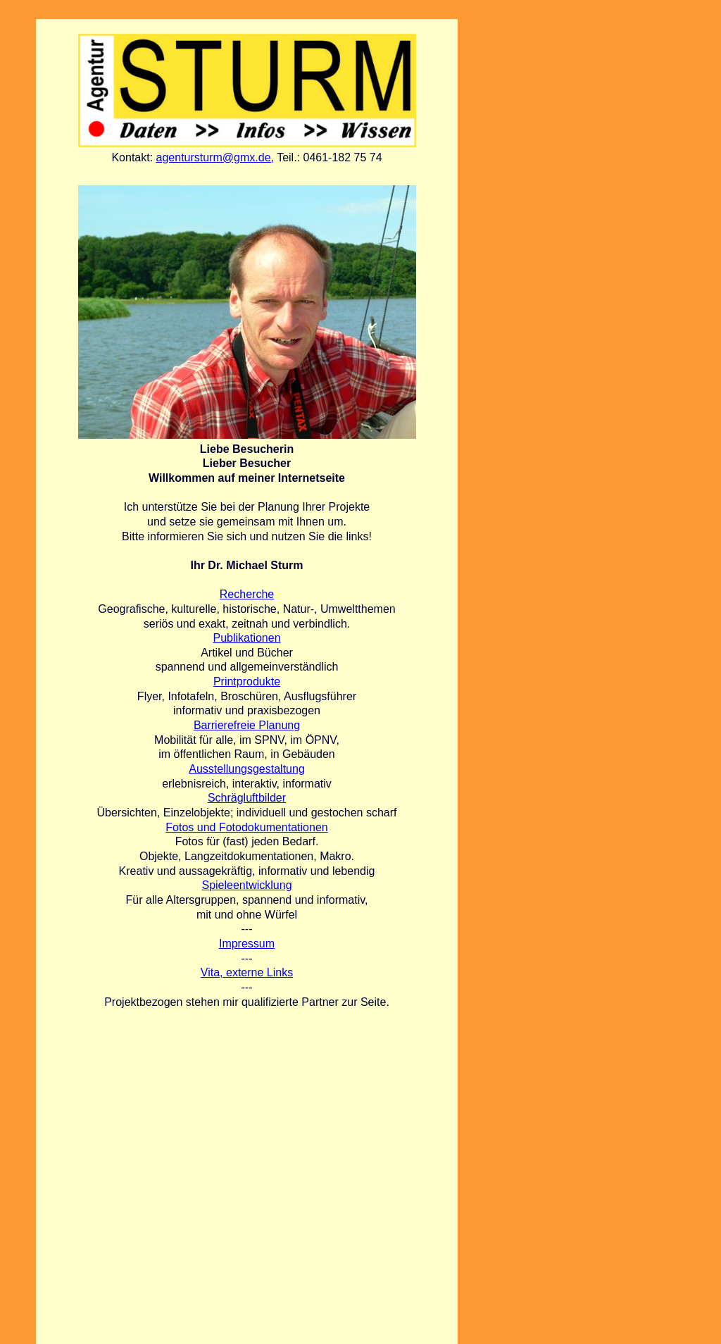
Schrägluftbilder (247, 798)
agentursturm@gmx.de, (215, 157)
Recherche (247, 594)
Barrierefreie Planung (247, 725)
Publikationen (246, 638)
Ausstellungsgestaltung (247, 769)
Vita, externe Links (247, 972)
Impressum (247, 944)
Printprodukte (246, 681)
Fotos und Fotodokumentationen (246, 827)
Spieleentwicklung (246, 885)
